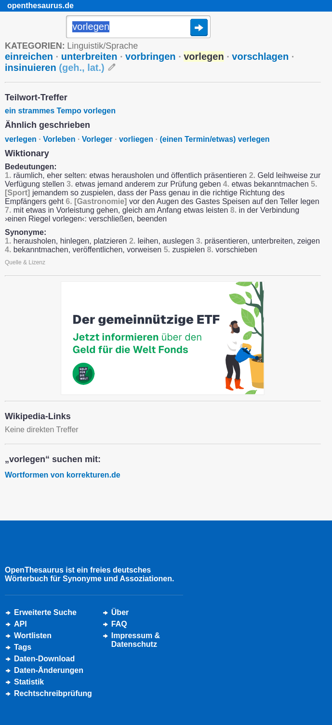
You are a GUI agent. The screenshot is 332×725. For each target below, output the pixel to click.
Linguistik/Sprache (102, 46)
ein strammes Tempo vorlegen (60, 111)
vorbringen (150, 56)
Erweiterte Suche (45, 612)
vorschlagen (260, 56)
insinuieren (55, 67)
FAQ (119, 624)
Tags (22, 647)
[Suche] (138, 27)
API (20, 624)
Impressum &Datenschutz (135, 639)
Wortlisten (33, 635)
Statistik (29, 682)
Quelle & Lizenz (25, 262)
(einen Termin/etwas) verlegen (214, 139)
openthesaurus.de (40, 5)
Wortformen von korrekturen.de (62, 475)
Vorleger (97, 139)
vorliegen (136, 139)
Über (120, 612)
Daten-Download (44, 659)
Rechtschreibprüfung (53, 693)
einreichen (29, 56)
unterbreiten (89, 56)
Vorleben (59, 139)
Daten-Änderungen (48, 670)
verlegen (21, 139)
